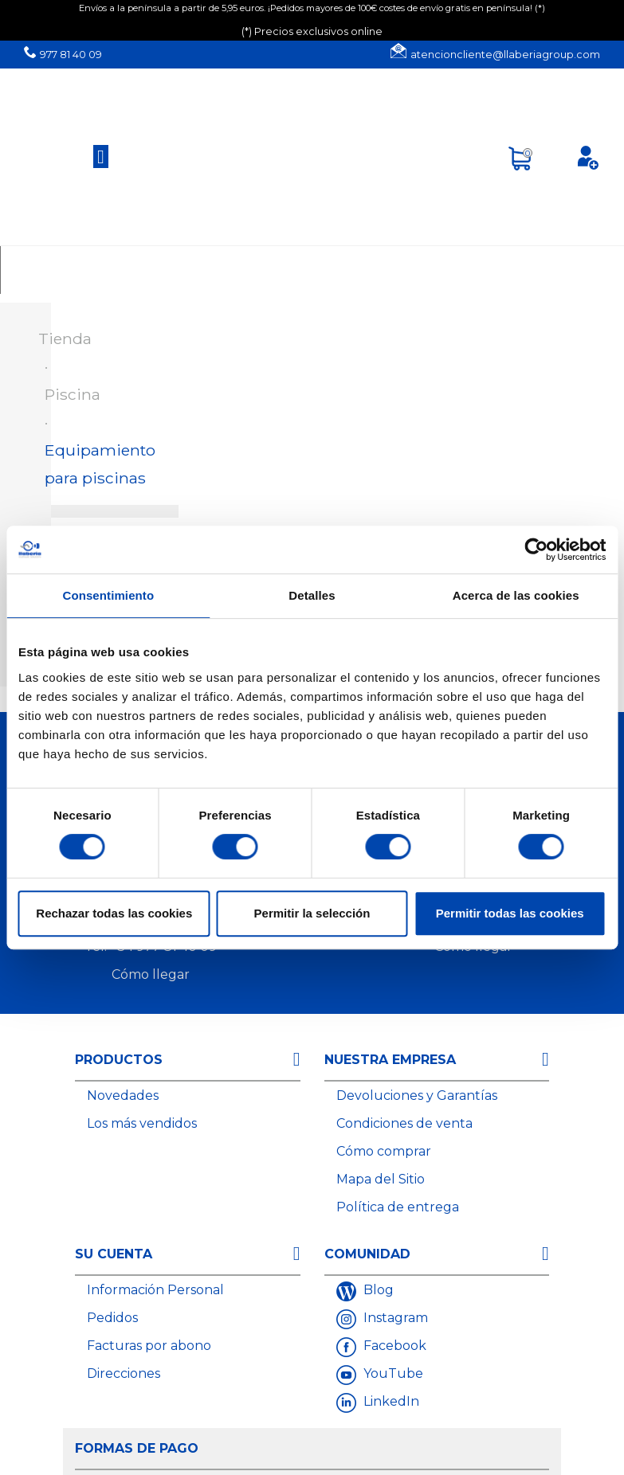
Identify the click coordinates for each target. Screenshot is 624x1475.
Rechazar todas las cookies (114, 913)
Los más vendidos (142, 1123)
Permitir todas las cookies (510, 913)
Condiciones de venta (404, 1123)
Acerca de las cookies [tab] (516, 595)
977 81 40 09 (71, 55)
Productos (119, 1059)
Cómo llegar (151, 974)
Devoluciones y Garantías (416, 1095)
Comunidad (367, 1254)
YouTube (391, 1373)
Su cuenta (113, 1254)
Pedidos (112, 1317)
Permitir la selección (312, 913)
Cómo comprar (383, 1151)
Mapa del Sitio (380, 1179)
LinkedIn (389, 1401)
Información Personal (155, 1289)
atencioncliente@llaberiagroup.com (505, 55)
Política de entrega (397, 1207)
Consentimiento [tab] (108, 595)
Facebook (393, 1345)
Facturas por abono (149, 1345)
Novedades (123, 1095)
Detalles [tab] (311, 595)
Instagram (394, 1317)
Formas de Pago (136, 1448)
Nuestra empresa (390, 1059)
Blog (377, 1289)
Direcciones (123, 1373)
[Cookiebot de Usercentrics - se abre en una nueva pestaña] (536, 549)
